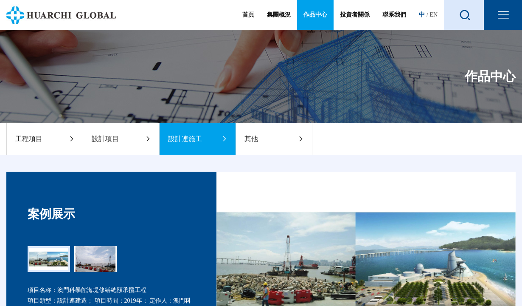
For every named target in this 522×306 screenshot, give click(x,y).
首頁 (248, 20)
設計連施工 (198, 139)
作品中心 (315, 15)
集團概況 (279, 20)
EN (433, 14)
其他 (274, 139)
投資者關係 (355, 20)
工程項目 (45, 139)
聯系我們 (394, 20)
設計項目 (121, 139)
